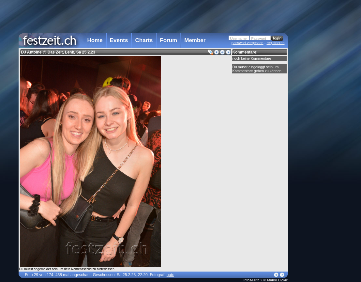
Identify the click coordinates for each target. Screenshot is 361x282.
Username (238, 38)
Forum (168, 40)
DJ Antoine (31, 52)
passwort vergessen (247, 43)
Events (119, 40)
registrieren (275, 43)
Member (194, 40)
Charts (144, 40)
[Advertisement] (317, 131)
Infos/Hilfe (252, 280)
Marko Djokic (277, 280)
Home (95, 40)
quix (170, 275)
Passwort (258, 38)
